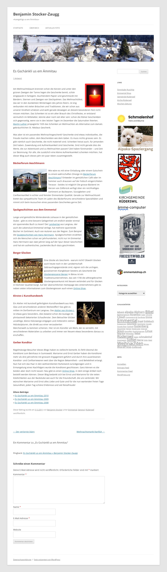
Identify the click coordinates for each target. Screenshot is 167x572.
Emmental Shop (124, 93)
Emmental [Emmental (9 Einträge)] (127, 320)
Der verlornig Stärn (24, 431)
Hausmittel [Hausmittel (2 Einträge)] (121, 329)
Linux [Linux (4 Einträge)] (148, 331)
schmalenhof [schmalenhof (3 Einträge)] (145, 336)
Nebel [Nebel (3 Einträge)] (137, 333)
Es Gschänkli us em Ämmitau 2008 (31, 402)
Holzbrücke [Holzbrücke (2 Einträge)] (136, 329)
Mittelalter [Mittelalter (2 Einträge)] (130, 334)
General (81, 409)
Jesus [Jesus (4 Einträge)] (120, 331)
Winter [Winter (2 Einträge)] (146, 344)
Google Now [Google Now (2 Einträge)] (122, 327)
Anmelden (121, 364)
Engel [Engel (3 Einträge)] (140, 321)
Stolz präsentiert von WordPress (47, 559)
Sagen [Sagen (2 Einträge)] (136, 337)
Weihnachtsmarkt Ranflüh (91, 431)
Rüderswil (90, 409)
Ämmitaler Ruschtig (125, 89)
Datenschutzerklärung (22, 559)
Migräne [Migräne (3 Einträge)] (121, 333)
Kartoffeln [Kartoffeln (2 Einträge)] (128, 331)
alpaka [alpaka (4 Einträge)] (129, 312)
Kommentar (20, 474)
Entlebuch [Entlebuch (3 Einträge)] (149, 321)
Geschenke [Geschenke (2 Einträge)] (141, 324)
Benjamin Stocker (54, 409)
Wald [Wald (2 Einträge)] (150, 340)
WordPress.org (123, 374)
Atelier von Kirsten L (64, 310)
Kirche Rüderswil (124, 100)
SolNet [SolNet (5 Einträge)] (131, 339)
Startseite (18, 28)
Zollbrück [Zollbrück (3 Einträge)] (137, 346)
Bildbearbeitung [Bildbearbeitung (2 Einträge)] (123, 315)
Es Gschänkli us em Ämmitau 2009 (31, 399)
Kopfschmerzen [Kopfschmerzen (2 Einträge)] (139, 331)
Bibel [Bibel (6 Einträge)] (149, 311)
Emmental (72, 409)
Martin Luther (20, 124)
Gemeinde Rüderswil (126, 96)
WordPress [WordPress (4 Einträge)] (124, 347)
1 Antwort (17, 78)
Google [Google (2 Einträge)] (148, 324)
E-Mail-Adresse (21, 518)
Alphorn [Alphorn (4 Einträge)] (139, 312)
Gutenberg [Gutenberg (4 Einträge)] (141, 326)
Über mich (34, 28)
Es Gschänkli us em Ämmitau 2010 (31, 395)
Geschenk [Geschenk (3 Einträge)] (132, 323)
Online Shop (68, 371)
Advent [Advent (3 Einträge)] (120, 312)
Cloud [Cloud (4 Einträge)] (121, 317)
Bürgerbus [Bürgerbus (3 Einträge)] (135, 314)
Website (17, 529)
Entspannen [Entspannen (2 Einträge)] (121, 324)
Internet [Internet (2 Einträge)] (144, 329)
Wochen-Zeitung (124, 103)
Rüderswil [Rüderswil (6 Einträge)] (125, 336)
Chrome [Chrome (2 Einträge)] (149, 315)
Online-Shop (79, 288)
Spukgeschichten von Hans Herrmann (35, 234)
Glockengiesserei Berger (56, 274)
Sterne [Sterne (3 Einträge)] (140, 339)
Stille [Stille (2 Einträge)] (146, 340)
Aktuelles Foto (52, 28)
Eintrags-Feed (123, 367)
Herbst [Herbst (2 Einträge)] (128, 329)
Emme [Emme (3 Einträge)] (149, 317)
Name (17, 507)
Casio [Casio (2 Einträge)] (143, 315)
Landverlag (54, 224)
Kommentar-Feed (125, 371)
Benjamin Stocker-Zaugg (36, 14)
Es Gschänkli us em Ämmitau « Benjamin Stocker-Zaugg (50, 453)
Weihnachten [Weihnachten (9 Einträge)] (130, 343)
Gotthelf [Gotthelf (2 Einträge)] (130, 327)
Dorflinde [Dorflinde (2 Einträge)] (141, 317)
